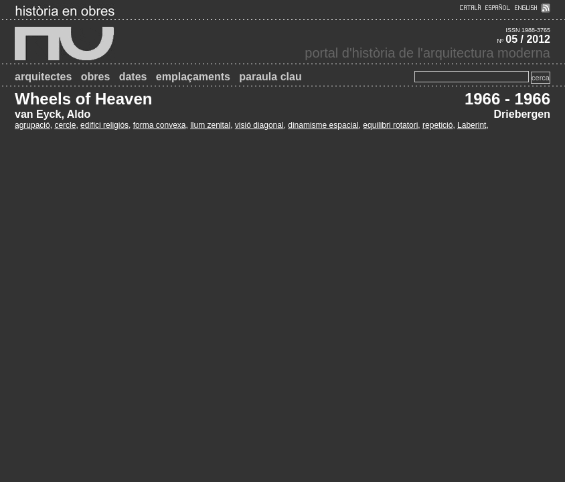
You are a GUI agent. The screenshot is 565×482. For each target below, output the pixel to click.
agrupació (32, 125)
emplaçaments (193, 76)
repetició (437, 125)
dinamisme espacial (323, 125)
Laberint (471, 125)
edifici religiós (104, 125)
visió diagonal (259, 125)
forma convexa (159, 125)
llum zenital (210, 125)
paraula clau (270, 76)
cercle (65, 125)
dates (133, 76)
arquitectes (43, 76)
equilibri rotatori (390, 125)
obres (95, 76)
